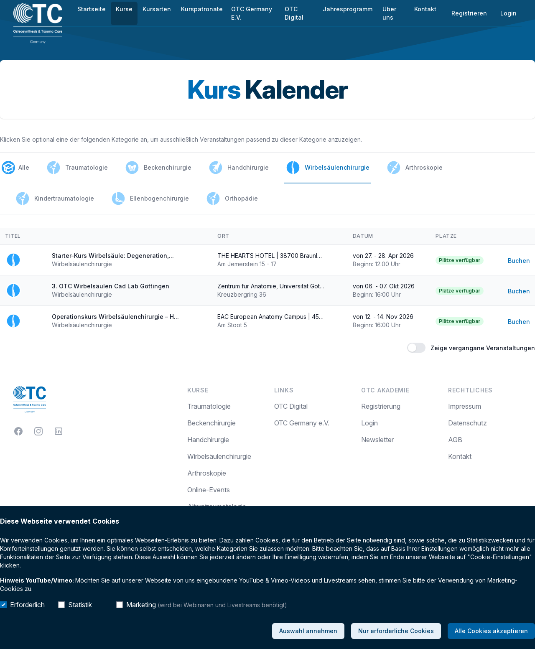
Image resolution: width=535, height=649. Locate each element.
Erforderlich (27, 605)
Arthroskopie (206, 473)
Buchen (519, 260)
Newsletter (377, 439)
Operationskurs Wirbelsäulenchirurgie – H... (115, 316)
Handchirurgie (208, 439)
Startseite (91, 9)
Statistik (80, 605)
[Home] (37, 23)
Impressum (464, 406)
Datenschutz (467, 423)
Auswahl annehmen (308, 630)
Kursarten (157, 9)
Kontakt (425, 9)
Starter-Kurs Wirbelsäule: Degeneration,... (113, 255)
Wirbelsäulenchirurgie (219, 456)
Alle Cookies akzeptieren (491, 630)
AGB (455, 439)
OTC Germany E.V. (251, 13)
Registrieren (469, 13)
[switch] (416, 348)
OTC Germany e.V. (301, 423)
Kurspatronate (202, 9)
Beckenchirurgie (211, 423)
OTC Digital (294, 13)
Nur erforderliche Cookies (396, 630)
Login (508, 13)
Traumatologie (209, 406)
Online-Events (208, 490)
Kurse (124, 9)
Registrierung (380, 406)
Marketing (206, 605)
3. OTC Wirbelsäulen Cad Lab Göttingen (110, 286)
